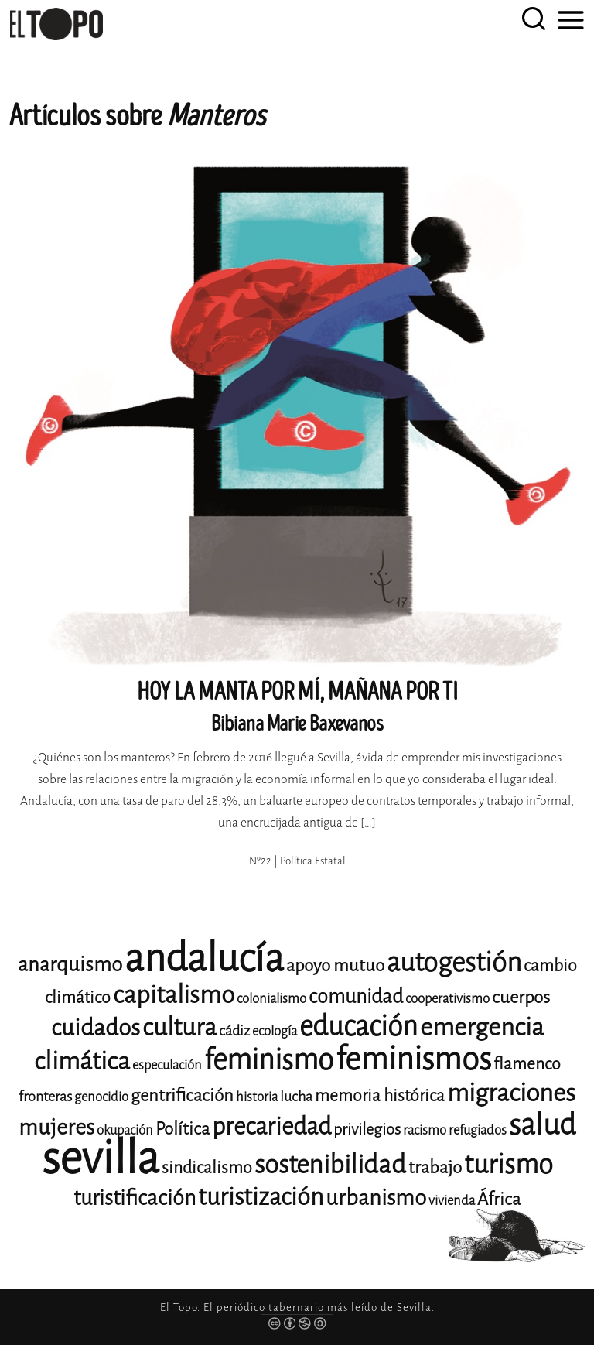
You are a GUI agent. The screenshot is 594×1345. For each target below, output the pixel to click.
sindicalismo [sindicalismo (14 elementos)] (207, 1168)
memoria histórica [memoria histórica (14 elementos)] (380, 1096)
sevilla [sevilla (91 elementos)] (100, 1158)
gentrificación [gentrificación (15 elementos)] (182, 1095)
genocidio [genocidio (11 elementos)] (101, 1097)
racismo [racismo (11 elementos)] (424, 1130)
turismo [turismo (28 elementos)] (508, 1164)
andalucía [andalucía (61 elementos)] (204, 958)
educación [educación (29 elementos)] (358, 1026)
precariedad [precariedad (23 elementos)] (271, 1126)
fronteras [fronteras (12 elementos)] (45, 1096)
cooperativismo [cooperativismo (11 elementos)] (447, 999)
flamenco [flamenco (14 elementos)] (527, 1064)
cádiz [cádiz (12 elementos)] (234, 1031)
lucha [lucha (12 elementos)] (296, 1096)
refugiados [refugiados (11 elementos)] (478, 1130)
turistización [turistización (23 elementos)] (260, 1197)
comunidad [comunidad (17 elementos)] (356, 996)
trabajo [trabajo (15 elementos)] (435, 1167)
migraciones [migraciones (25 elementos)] (511, 1093)
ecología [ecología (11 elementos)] (274, 1031)
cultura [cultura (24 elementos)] (179, 1027)
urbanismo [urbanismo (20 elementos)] (376, 1197)
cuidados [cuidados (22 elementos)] (95, 1027)
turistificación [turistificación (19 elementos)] (134, 1198)
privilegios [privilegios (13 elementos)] (367, 1129)
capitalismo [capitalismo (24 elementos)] (173, 994)
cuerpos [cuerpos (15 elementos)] (521, 997)
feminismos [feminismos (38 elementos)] (413, 1059)
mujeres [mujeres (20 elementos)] (56, 1127)
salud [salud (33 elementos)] (542, 1125)
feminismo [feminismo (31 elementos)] (268, 1060)
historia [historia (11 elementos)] (257, 1097)
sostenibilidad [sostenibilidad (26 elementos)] (330, 1165)
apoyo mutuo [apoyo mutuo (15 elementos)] (335, 965)
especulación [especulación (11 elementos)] (167, 1065)
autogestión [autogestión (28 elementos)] (454, 962)
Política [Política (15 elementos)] (182, 1128)
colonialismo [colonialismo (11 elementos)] (271, 999)
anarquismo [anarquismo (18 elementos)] (70, 964)
